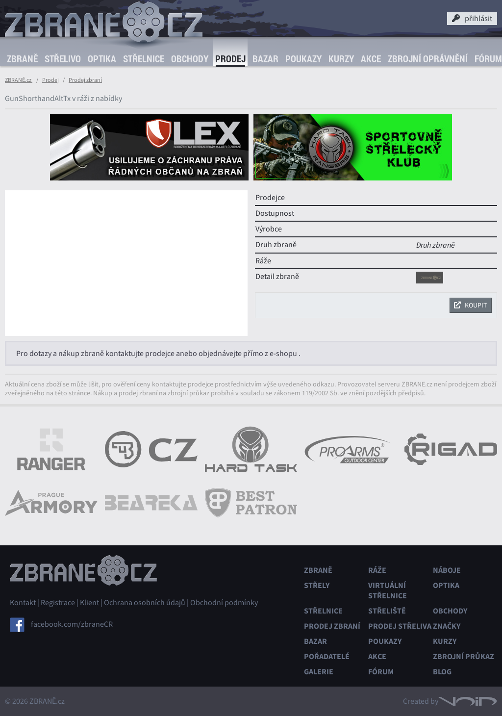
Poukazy (303, 58)
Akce (371, 58)
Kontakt (23, 603)
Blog (442, 671)
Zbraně (22, 58)
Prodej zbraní (85, 80)
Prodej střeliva (399, 626)
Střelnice (143, 58)
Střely (316, 585)
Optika (102, 58)
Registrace (58, 603)
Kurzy (341, 58)
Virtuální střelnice (387, 590)
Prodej (230, 58)
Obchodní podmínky (224, 603)
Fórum (381, 671)
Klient (89, 603)
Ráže (377, 570)
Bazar (265, 58)
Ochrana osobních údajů (144, 603)
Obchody (189, 58)
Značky (446, 626)
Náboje (447, 570)
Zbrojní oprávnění (428, 58)
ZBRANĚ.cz (18, 80)
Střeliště (387, 611)
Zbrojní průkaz (463, 656)
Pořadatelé (327, 656)
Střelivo (63, 58)
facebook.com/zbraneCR (72, 624)
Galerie (318, 671)
